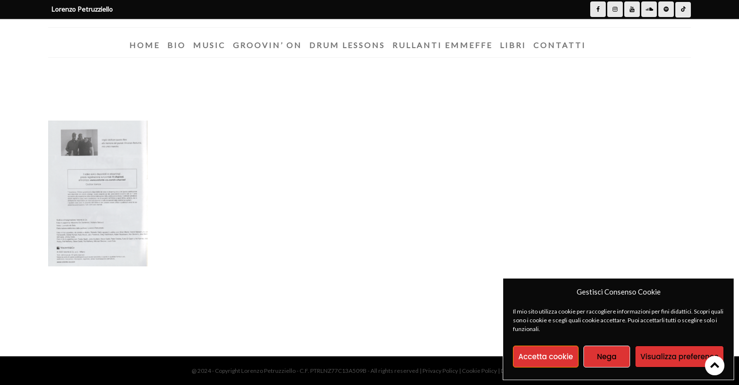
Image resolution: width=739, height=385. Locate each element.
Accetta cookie (545, 356)
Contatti (559, 45)
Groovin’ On (267, 45)
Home (144, 45)
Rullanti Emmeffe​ (442, 45)
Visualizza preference (679, 356)
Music (209, 45)
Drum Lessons (347, 45)
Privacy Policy (440, 370)
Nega (606, 356)
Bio (176, 45)
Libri (513, 45)
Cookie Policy (480, 370)
